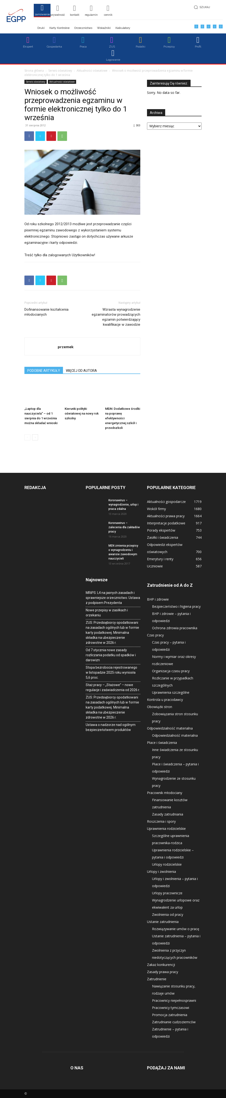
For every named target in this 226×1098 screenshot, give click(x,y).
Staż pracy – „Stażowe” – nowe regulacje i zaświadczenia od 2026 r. (113, 687)
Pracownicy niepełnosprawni (174, 1000)
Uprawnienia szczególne (170, 692)
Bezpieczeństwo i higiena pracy (176, 606)
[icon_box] (42, 12)
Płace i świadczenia (162, 742)
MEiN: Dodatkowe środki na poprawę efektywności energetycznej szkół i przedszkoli (122, 418)
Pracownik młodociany (164, 792)
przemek (65, 346)
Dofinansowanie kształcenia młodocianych (46, 312)
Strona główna (34, 71)
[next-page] (35, 437)
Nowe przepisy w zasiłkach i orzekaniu (107, 612)
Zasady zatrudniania (167, 814)
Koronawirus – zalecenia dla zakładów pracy (124, 527)
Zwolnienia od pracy (167, 914)
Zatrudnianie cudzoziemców (174, 1022)
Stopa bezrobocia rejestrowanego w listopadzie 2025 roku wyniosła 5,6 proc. (111, 672)
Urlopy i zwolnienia (161, 871)
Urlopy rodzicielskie (167, 864)
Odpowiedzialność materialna (170, 728)
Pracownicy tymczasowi (170, 1007)
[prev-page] (27, 437)
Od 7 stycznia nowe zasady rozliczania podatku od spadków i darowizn (111, 655)
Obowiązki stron (159, 706)
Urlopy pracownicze (167, 893)
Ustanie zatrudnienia (163, 921)
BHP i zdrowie (158, 599)
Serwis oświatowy (60, 71)
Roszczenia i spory (161, 821)
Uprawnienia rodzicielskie (166, 828)
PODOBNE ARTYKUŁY (43, 371)
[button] (206, 7)
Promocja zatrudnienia (169, 1015)
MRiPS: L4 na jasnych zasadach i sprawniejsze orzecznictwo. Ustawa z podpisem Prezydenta (113, 598)
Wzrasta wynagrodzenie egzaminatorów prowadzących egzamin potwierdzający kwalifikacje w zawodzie (116, 317)
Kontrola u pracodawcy (165, 699)
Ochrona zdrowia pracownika (174, 628)
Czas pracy (155, 635)
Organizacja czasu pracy (171, 671)
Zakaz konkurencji (161, 964)
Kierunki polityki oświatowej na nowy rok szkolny (82, 413)
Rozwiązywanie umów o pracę (175, 929)
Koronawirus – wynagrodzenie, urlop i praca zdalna (123, 505)
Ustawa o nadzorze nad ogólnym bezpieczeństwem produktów (111, 727)
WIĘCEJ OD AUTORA (81, 371)
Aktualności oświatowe (92, 71)
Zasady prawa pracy (162, 972)
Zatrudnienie (156, 979)
